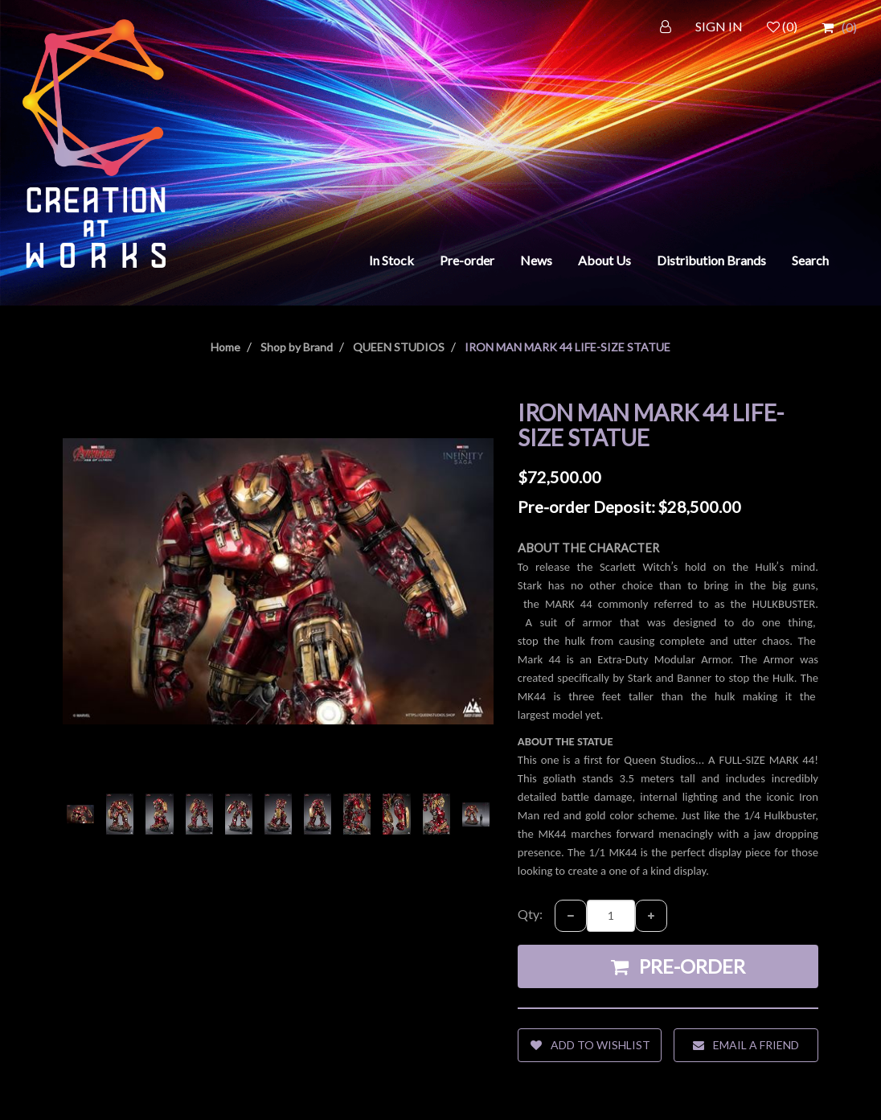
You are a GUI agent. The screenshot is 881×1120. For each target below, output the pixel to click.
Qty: (530, 913)
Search (810, 260)
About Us (604, 260)
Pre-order (467, 260)
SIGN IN (719, 26)
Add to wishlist (590, 1045)
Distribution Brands (711, 260)
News (536, 260)
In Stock (391, 260)
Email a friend (746, 1045)
